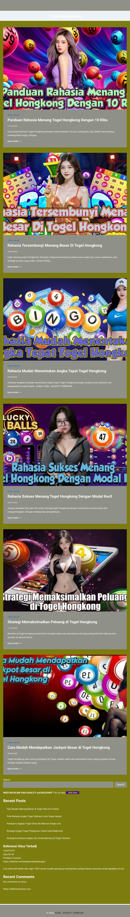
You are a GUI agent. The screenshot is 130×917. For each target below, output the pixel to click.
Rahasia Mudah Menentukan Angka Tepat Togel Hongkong (57, 371)
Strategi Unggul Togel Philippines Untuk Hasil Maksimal (35, 831)
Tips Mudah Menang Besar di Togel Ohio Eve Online (33, 809)
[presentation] (65, 68)
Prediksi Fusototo (12, 858)
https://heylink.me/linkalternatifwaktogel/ (24, 861)
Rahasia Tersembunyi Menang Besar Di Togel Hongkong (55, 245)
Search (6, 779)
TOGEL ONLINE (13, 115)
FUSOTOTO (9, 850)
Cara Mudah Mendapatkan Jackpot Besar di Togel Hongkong (59, 747)
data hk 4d (8, 854)
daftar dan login (26, 868)
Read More (14, 141)
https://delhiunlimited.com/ (17, 889)
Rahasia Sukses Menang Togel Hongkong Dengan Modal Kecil (60, 496)
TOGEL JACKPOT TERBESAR (68, 912)
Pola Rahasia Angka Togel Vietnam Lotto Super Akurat (34, 816)
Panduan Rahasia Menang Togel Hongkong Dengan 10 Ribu (58, 120)
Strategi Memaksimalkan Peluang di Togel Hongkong (52, 622)
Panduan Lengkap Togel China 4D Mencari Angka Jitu (34, 823)
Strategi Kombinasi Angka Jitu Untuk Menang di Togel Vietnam (38, 838)
